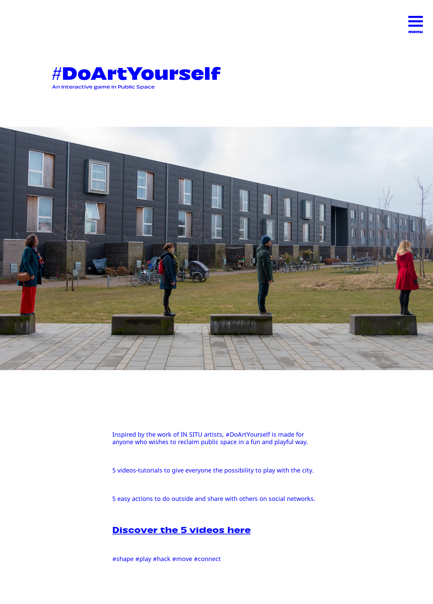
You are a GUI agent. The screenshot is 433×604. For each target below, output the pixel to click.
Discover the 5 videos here (181, 528)
